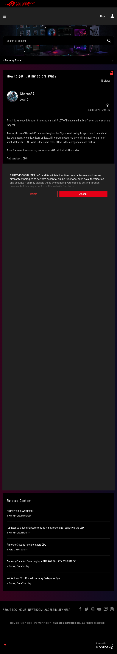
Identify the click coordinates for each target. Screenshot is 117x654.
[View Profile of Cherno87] (27, 94)
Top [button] (5, 645)
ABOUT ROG (10, 610)
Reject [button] (32, 193)
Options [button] (111, 60)
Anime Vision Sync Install (20, 510)
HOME (22, 610)
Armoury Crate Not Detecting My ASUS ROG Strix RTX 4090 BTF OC (41, 561)
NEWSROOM (35, 610)
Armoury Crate (13, 60)
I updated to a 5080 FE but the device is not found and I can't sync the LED (45, 527)
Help (102, 16)
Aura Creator (14, 549)
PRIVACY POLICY (42, 623)
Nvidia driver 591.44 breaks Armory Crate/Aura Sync (34, 578)
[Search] (58, 40)
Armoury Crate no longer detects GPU (26, 544)
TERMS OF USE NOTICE (21, 623)
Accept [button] (84, 193)
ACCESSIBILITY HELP (57, 610)
